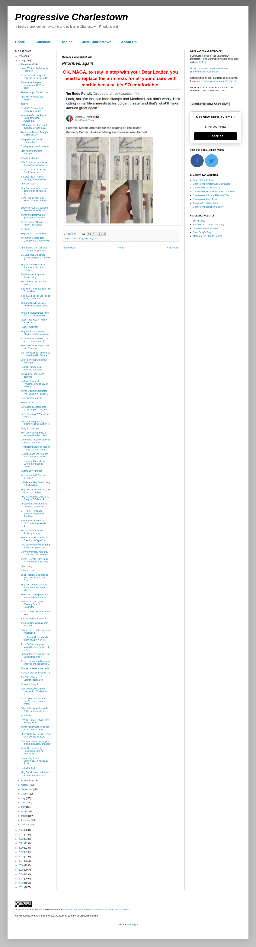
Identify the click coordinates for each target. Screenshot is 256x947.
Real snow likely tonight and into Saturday (35, 347)
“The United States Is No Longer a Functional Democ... (33, 464)
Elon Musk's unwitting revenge (31, 152)
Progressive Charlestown (71, 17)
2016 (21, 865)
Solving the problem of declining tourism (32, 532)
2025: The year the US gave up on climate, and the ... (35, 340)
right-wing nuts (91, 238)
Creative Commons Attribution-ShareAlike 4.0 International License (95, 909)
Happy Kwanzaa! (29, 327)
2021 (21, 843)
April (23, 811)
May (23, 807)
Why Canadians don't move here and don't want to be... (34, 191)
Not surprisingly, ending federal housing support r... (35, 422)
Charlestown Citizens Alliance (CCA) (211, 195)
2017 (21, 861)
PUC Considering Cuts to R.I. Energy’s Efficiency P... (35, 498)
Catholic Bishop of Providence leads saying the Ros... (34, 384)
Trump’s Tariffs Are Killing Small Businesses (33, 171)
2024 (21, 830)
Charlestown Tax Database (206, 187)
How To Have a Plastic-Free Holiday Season (35, 721)
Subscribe (215, 136)
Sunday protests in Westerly (35, 668)
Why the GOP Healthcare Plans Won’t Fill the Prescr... (33, 267)
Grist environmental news (205, 228)
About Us (129, 42)
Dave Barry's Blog (202, 232)
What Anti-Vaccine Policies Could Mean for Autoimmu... (34, 118)
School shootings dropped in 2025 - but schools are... (35, 709)
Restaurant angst (29, 684)
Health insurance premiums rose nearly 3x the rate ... (35, 596)
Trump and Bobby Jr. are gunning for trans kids (33, 216)
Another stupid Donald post (34, 92)
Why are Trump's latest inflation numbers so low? (35, 332)
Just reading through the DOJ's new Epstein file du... (33, 523)
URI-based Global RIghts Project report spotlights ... (35, 408)
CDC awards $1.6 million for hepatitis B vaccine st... (35, 126)
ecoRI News (199, 220)
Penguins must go (30, 428)
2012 (21, 883)
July (23, 798)
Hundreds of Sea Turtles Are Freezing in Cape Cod (35, 539)
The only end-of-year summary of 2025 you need (33, 85)
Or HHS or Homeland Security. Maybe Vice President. (33, 514)
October (25, 785)
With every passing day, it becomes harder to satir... (35, 434)
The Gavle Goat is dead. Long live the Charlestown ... (35, 241)
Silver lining (26, 566)
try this (202, 62)
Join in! (24, 104)
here (223, 90)
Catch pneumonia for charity (35, 146)
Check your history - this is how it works (34, 321)
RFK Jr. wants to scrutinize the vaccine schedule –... (34, 163)
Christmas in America (31, 471)
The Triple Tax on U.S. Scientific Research (32, 678)
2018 (21, 856)
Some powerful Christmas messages (33, 361)
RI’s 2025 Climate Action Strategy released (33, 109)
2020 (21, 847)
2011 (21, 887)
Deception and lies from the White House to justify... (34, 455)
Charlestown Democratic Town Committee (214, 191)
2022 (21, 839)
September (27, 789)
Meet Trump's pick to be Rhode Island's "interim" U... (34, 201)
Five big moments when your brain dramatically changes (35, 742)
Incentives (26, 715)
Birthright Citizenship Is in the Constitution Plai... (35, 655)
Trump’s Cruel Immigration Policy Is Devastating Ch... (35, 76)
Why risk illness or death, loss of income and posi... (35, 491)
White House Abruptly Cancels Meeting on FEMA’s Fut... (32, 751)
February (26, 820)
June (24, 802)
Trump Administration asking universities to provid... (35, 728)
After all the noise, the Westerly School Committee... (32, 604)
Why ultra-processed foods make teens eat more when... (34, 587)
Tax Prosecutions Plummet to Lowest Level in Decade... (35, 354)
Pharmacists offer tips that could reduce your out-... (34, 249)
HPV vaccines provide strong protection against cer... (35, 546)
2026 (21, 56)
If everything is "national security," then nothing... (34, 178)
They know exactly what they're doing (33, 275)
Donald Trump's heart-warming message (32, 368)
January (25, 824)
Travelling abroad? (30, 158)
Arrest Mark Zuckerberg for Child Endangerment (34, 505)
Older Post (172, 247)
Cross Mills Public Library (205, 203)
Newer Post (69, 247)
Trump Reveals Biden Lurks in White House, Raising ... (35, 560)
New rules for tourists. (32, 398)
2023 (21, 834)
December (26, 64)
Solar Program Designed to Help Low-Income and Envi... (34, 578)
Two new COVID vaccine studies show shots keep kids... (34, 306)
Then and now (28, 570)
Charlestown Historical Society (208, 207)
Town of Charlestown (203, 180)
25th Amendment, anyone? (34, 618)
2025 (21, 60)
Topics (66, 42)
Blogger (134, 924)
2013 (21, 878)
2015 (21, 870)
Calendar (43, 42)
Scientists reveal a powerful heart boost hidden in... (34, 209)
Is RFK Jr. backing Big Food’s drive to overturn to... (35, 297)
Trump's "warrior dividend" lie (35, 672)
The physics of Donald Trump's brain (32, 140)
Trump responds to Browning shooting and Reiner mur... (35, 662)
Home (20, 42)
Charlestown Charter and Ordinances (211, 184)
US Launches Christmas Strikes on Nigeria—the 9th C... (35, 258)
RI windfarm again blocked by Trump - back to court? (35, 448)
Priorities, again (28, 183)
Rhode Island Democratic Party (208, 224)
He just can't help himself (33, 233)
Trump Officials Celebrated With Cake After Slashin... (35, 392)
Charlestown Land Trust (205, 199)
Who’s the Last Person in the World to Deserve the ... (35, 314)
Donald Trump (77, 238)
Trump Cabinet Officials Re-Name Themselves (34, 223)
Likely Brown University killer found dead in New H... (35, 638)
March (24, 815)
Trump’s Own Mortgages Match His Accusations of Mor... (35, 647)
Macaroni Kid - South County (207, 236)
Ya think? (25, 229)
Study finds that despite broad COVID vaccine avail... (36, 735)
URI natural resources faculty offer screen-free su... (35, 441)
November (26, 780)
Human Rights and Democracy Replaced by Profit (34, 761)
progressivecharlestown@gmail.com (219, 81)
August (25, 793)
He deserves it (28, 402)
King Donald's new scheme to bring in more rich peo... (35, 773)
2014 (21, 874)
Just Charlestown (96, 42)
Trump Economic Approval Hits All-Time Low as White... (34, 701)
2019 (21, 852)
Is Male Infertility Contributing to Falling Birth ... (35, 483)
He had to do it (28, 768)
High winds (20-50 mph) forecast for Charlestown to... (34, 691)
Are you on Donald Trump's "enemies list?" (34, 133)
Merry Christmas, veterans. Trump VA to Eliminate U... (35, 553)
